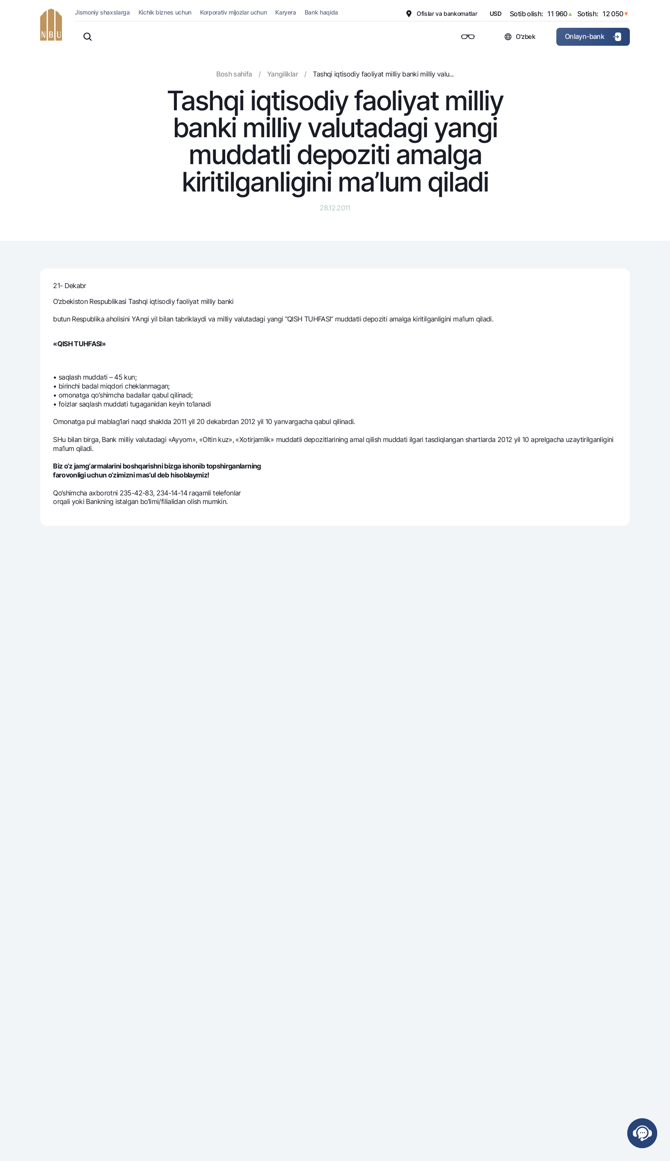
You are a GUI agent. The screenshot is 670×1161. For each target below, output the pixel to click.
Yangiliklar (282, 74)
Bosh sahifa (234, 74)
